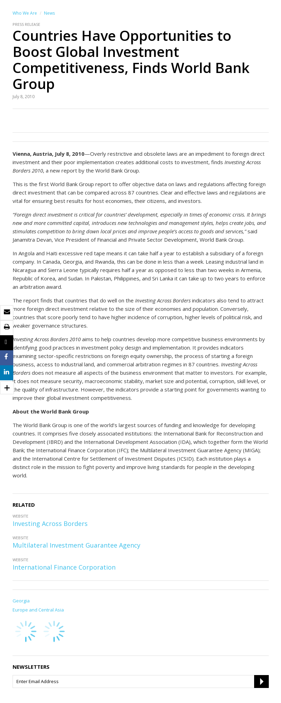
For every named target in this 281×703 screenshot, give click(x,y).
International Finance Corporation (64, 567)
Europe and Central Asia (38, 610)
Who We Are (25, 13)
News (49, 13)
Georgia (21, 601)
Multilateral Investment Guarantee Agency (76, 545)
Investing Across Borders (50, 523)
